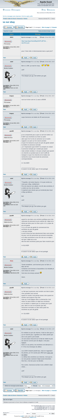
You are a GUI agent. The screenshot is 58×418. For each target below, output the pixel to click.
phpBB (22, 416)
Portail (5, 18)
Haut (4, 57)
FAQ (44, 10)
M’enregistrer (16, 10)
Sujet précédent (43, 31)
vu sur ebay (9, 22)
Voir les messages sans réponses (12, 16)
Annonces (19, 18)
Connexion (7, 10)
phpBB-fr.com (33, 417)
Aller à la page (45, 27)
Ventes (25, 18)
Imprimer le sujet (8, 31)
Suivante (54, 27)
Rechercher (51, 10)
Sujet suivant (51, 31)
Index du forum (12, 18)
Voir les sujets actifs (27, 16)
